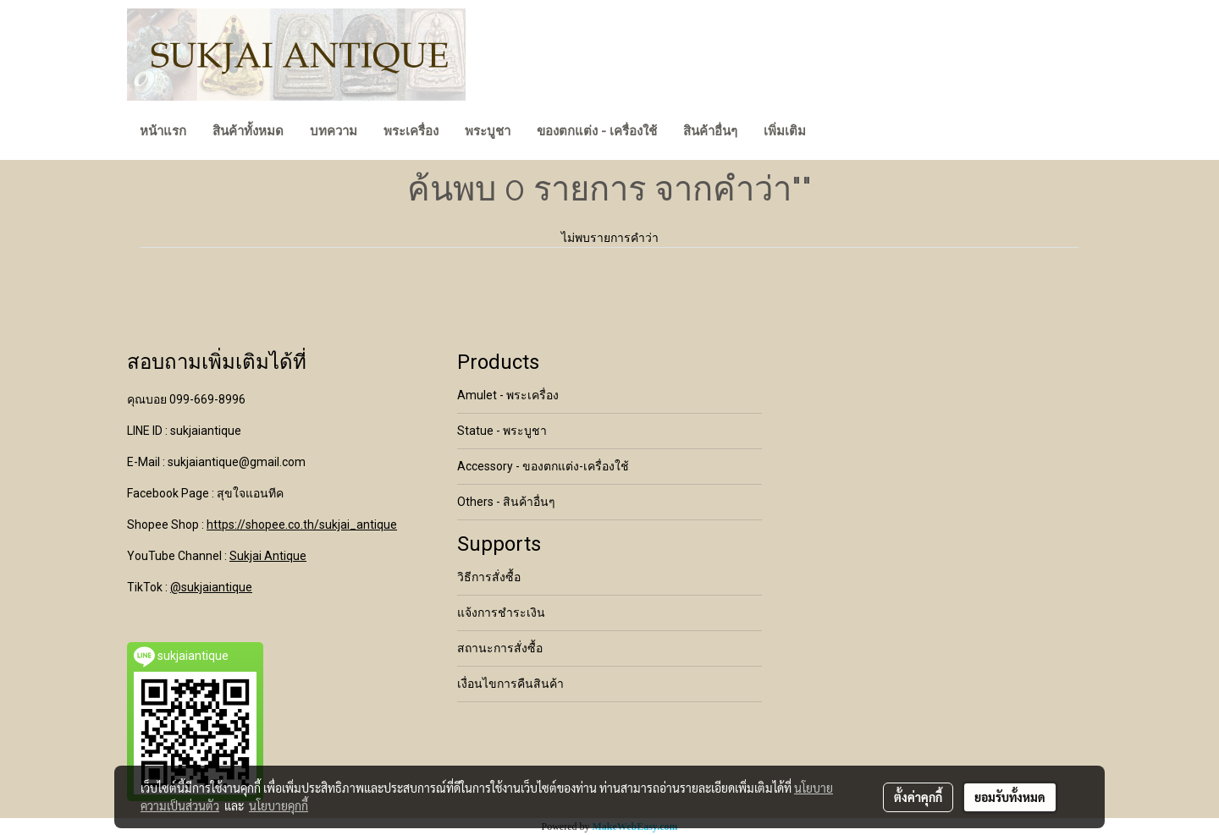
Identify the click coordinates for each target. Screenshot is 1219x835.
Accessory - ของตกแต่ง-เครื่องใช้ (543, 466)
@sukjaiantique (211, 587)
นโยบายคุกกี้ (278, 805)
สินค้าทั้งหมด (248, 131)
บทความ (333, 131)
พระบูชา (487, 131)
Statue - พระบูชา (502, 430)
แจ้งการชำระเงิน (501, 612)
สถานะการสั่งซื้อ (500, 648)
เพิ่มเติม (785, 131)
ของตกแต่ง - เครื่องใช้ (597, 131)
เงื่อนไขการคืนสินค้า (510, 683)
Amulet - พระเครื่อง (508, 395)
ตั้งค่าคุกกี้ (918, 797)
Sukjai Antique (267, 556)
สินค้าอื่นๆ (710, 131)
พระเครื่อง (411, 131)
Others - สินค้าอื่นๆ (506, 501)
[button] (834, 133)
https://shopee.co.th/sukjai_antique (302, 524)
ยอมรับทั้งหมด (1009, 797)
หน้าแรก (163, 131)
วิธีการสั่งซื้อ (489, 577)
